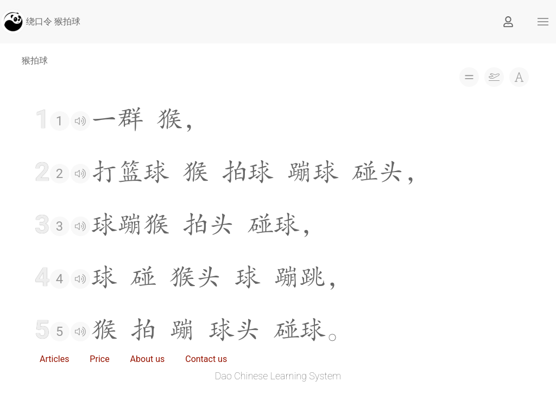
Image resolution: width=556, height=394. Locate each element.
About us (147, 359)
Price (99, 359)
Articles (54, 359)
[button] (543, 21)
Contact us (206, 359)
